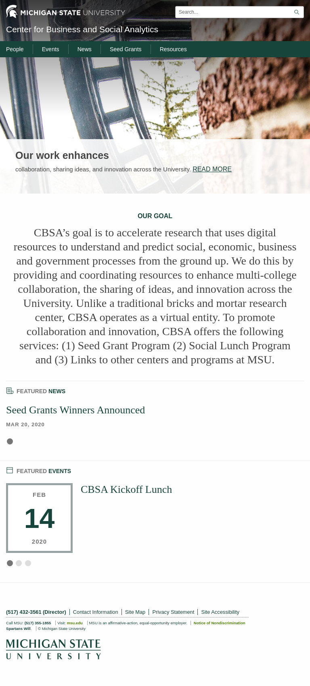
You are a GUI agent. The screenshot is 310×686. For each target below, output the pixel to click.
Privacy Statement (173, 612)
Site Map (135, 612)
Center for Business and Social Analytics (82, 29)
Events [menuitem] (50, 49)
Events (38, 469)
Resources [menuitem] (173, 49)
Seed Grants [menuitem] (126, 49)
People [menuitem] (15, 49)
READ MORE (212, 169)
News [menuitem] (85, 49)
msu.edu (74, 623)
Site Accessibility (220, 612)
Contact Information (95, 612)
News (35, 390)
